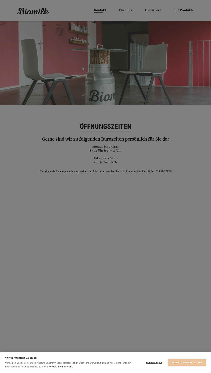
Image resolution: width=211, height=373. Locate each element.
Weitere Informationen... (61, 366)
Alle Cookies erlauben (186, 362)
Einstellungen (154, 362)
